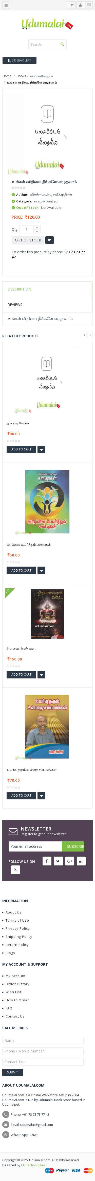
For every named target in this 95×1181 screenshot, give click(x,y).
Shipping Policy (17, 936)
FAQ (7, 1008)
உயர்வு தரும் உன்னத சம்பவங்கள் (31, 769)
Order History (16, 984)
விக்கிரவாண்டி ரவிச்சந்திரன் (51, 194)
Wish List (11, 992)
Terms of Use (15, 920)
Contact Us (13, 1016)
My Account (14, 975)
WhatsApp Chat (24, 1134)
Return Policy (15, 944)
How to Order (15, 1000)
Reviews (15, 304)
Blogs (8, 952)
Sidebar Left (19, 60)
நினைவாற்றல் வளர (21, 648)
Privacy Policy (16, 928)
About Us (12, 912)
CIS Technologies (33, 1165)
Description (19, 289)
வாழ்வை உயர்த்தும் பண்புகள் (29, 544)
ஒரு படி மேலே (18, 423)
